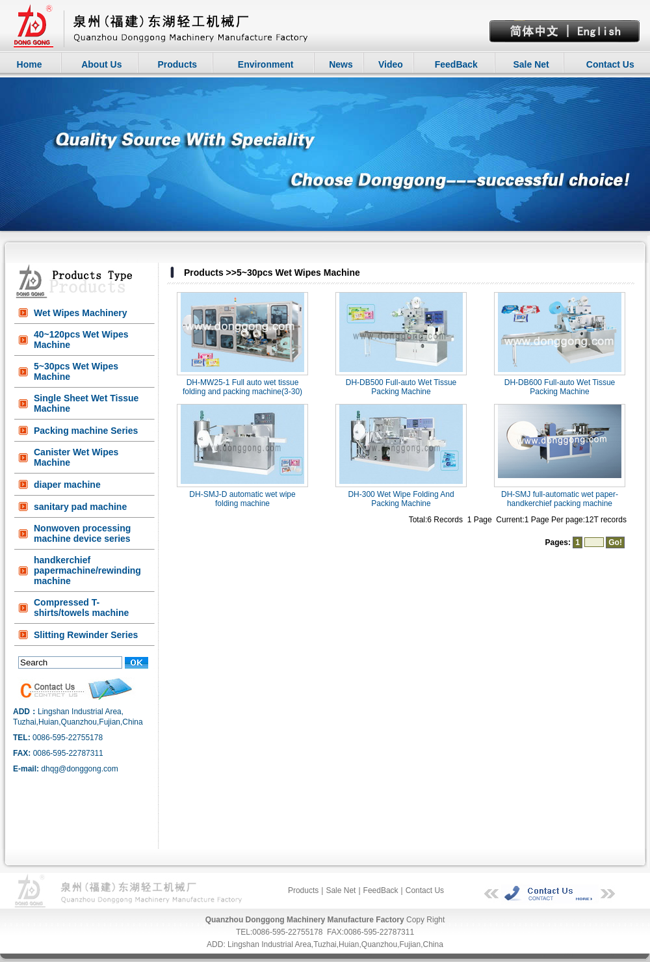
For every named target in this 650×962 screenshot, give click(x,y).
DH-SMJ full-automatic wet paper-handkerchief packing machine (559, 499)
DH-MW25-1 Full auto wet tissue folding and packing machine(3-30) (242, 387)
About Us (101, 64)
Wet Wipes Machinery (80, 313)
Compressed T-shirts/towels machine (81, 607)
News (341, 64)
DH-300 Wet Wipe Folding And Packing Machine (401, 499)
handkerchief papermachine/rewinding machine (87, 570)
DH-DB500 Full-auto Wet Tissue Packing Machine (401, 387)
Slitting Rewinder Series (86, 635)
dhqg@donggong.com (79, 768)
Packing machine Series (86, 430)
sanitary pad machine (80, 506)
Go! (615, 542)
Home (29, 64)
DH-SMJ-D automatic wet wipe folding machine (242, 499)
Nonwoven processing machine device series (82, 533)
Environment (266, 64)
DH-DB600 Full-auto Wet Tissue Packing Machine (560, 387)
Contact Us (610, 64)
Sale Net (531, 64)
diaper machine (67, 484)
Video (390, 64)
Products (177, 64)
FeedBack (456, 64)
